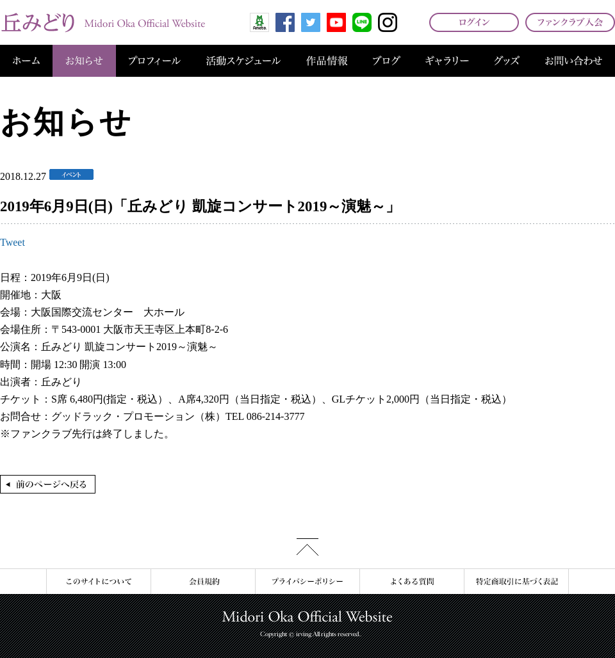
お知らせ (84, 61)
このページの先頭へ (307, 547)
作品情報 (326, 61)
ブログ (386, 61)
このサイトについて (98, 581)
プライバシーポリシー (307, 581)
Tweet (12, 242)
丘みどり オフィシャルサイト (102, 22)
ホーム (26, 61)
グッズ (506, 61)
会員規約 (203, 581)
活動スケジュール (243, 61)
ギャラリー (447, 61)
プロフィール (154, 61)
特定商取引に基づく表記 (516, 581)
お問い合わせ (573, 61)
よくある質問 (411, 581)
